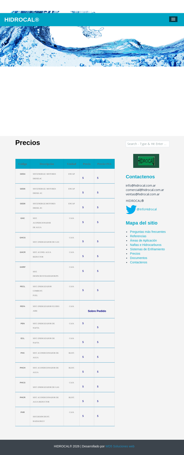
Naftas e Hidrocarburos (146, 245)
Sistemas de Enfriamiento (147, 249)
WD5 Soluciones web (120, 446)
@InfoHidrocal (147, 209)
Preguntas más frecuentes (148, 231)
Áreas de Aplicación (143, 240)
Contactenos (138, 262)
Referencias (138, 236)
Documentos (138, 258)
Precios (135, 253)
